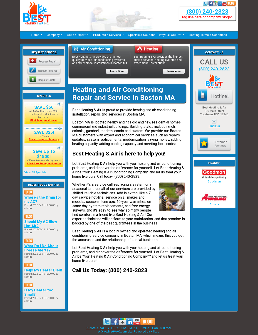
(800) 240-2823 (207, 11)
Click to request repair (43, 120)
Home (37, 35)
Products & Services (109, 35)
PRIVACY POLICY (97, 328)
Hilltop (155, 331)
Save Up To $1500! (44, 154)
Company (55, 35)
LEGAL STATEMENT (124, 328)
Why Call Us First (172, 35)
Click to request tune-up (44, 139)
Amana (214, 202)
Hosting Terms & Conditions (208, 35)
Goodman (214, 179)
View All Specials (35, 172)
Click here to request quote (44, 163)
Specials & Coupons (141, 35)
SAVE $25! (44, 132)
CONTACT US (148, 328)
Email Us (214, 126)
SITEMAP (166, 328)
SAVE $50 (44, 107)
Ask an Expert (78, 35)
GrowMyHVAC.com (114, 331)
